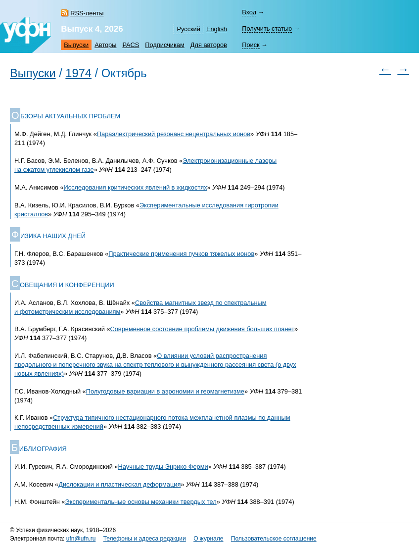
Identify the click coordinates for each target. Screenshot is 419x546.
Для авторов (208, 45)
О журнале (208, 538)
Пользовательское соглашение (274, 538)
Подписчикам (164, 45)
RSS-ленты (86, 13)
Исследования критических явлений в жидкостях (135, 187)
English (216, 29)
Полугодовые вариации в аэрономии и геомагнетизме (165, 391)
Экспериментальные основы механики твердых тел (140, 501)
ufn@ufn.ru (81, 538)
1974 (78, 73)
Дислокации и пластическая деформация (119, 484)
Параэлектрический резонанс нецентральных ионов (173, 134)
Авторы (105, 45)
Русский (188, 29)
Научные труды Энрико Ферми (163, 466)
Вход (249, 12)
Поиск (250, 45)
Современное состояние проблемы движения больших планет (202, 329)
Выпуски (76, 45)
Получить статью (267, 28)
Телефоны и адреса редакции (144, 538)
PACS (130, 45)
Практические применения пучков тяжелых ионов (181, 253)
